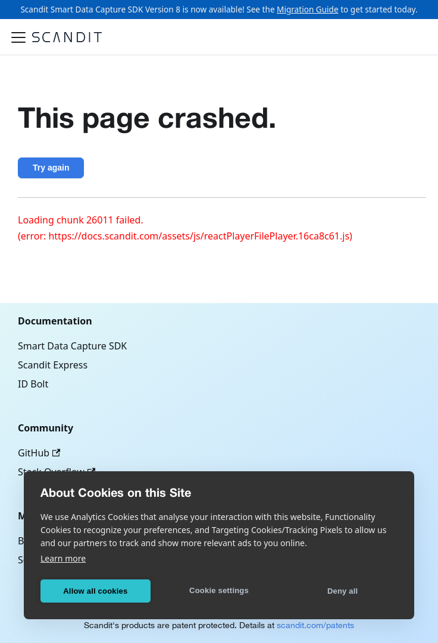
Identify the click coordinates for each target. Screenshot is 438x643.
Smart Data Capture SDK (72, 345)
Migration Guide (308, 9)
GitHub (39, 452)
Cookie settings (219, 590)
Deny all (342, 591)
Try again (51, 167)
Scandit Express (52, 364)
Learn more (63, 558)
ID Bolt (33, 383)
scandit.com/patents (315, 625)
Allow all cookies (95, 591)
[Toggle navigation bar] (18, 37)
